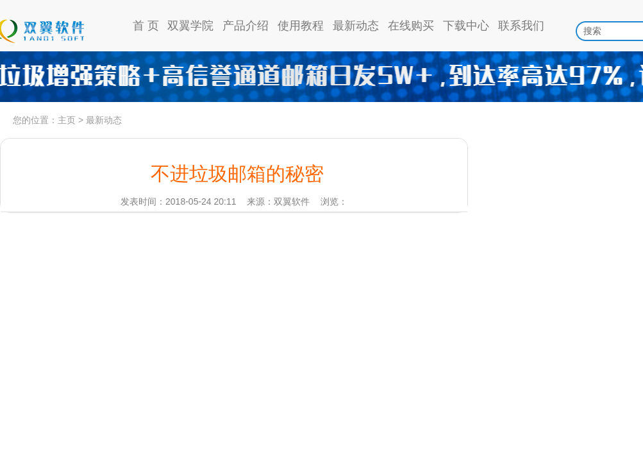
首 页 (146, 25)
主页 (67, 120)
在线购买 (411, 25)
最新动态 (356, 25)
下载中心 (466, 25)
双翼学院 (190, 25)
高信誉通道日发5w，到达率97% (321, 77)
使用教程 (301, 25)
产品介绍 (245, 25)
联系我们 (521, 25)
